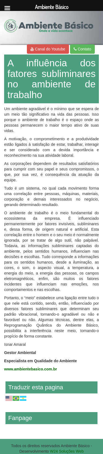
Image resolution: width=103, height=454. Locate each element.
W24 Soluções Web (67, 451)
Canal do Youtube (47, 49)
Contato (82, 49)
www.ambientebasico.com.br (30, 369)
